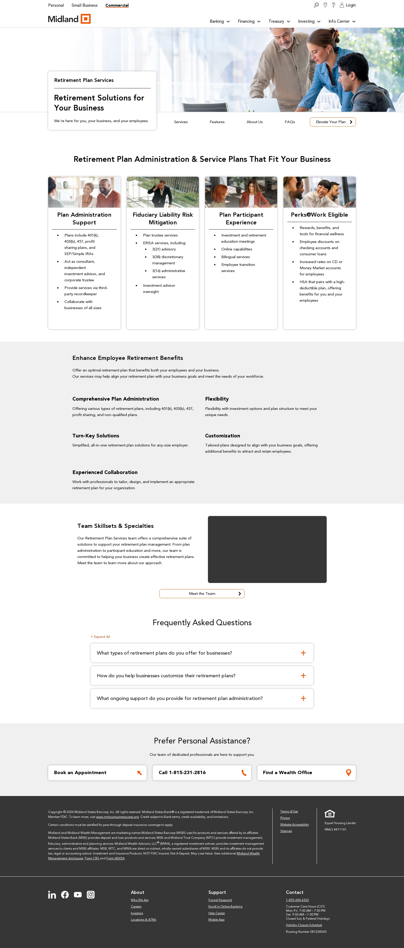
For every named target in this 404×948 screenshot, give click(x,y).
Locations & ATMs (143, 919)
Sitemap (286, 831)
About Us (255, 122)
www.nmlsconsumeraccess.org (117, 817)
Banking (220, 21)
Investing (309, 21)
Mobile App (216, 919)
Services (181, 122)
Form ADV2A (115, 858)
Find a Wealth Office (308, 772)
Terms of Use (289, 811)
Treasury (279, 21)
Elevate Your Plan (335, 122)
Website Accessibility (294, 824)
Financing (249, 21)
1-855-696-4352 (297, 900)
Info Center (342, 21)
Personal (56, 5)
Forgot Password (220, 900)
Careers (136, 906)
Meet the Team (215, 594)
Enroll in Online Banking (225, 906)
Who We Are (139, 900)
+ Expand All (100, 637)
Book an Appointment (99, 772)
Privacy (285, 818)
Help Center (216, 913)
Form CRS (92, 858)
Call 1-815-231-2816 (204, 772)
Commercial (117, 5)
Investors (137, 913)
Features (217, 122)
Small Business (85, 5)
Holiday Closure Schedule (304, 925)
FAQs (290, 122)
